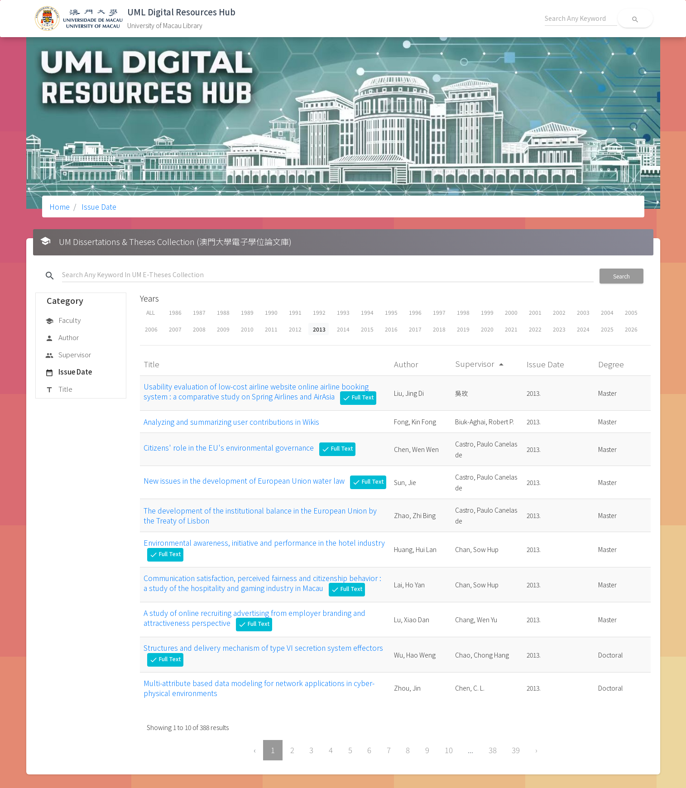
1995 (391, 312)
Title (58, 389)
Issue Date (98, 206)
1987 (199, 312)
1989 (247, 312)
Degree (612, 364)
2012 (295, 329)
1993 (343, 312)
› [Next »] (536, 750)
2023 (559, 329)
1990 (271, 312)
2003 (583, 312)
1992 (319, 312)
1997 (439, 312)
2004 (607, 312)
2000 (511, 312)
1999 (487, 312)
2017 (415, 329)
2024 (583, 329)
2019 (463, 329)
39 (516, 750)
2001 (535, 312)
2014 (343, 329)
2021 (511, 329)
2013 (319, 329)
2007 (175, 329)
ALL (150, 312)
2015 (367, 329)
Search (621, 276)
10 (449, 750)
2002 (559, 312)
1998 (463, 312)
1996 (415, 312)
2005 (631, 312)
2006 (151, 329)
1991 (295, 312)
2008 (199, 329)
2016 (391, 329)
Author (62, 338)
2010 (247, 329)
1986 (175, 312)
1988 (223, 312)
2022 (535, 329)
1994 (367, 312)
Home (59, 206)
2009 (223, 329)
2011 (271, 329)
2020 (487, 329)
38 (493, 750)
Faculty (63, 321)
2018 (439, 329)
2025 (607, 329)
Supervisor (68, 355)
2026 (631, 329)
